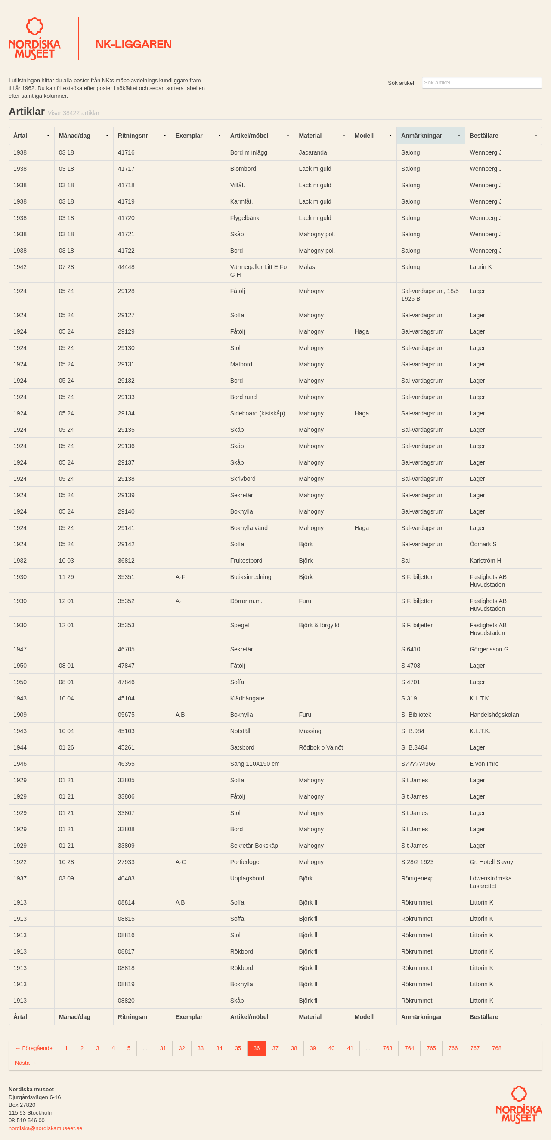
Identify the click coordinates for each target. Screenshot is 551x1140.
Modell (364, 135)
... (145, 1048)
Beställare (484, 135)
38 (294, 1048)
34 (219, 1048)
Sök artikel (401, 83)
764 (409, 1048)
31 (163, 1048)
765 (431, 1048)
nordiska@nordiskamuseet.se (45, 1128)
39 (313, 1048)
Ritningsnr (133, 135)
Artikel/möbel (249, 135)
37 (275, 1048)
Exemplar (189, 135)
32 (182, 1048)
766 (453, 1048)
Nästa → (26, 1062)
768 (496, 1048)
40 (331, 1048)
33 (201, 1048)
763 (388, 1048)
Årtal (20, 135)
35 (238, 1048)
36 (257, 1048)
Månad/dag (74, 135)
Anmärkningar (421, 135)
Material (310, 135)
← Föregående (34, 1048)
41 (350, 1048)
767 (475, 1048)
